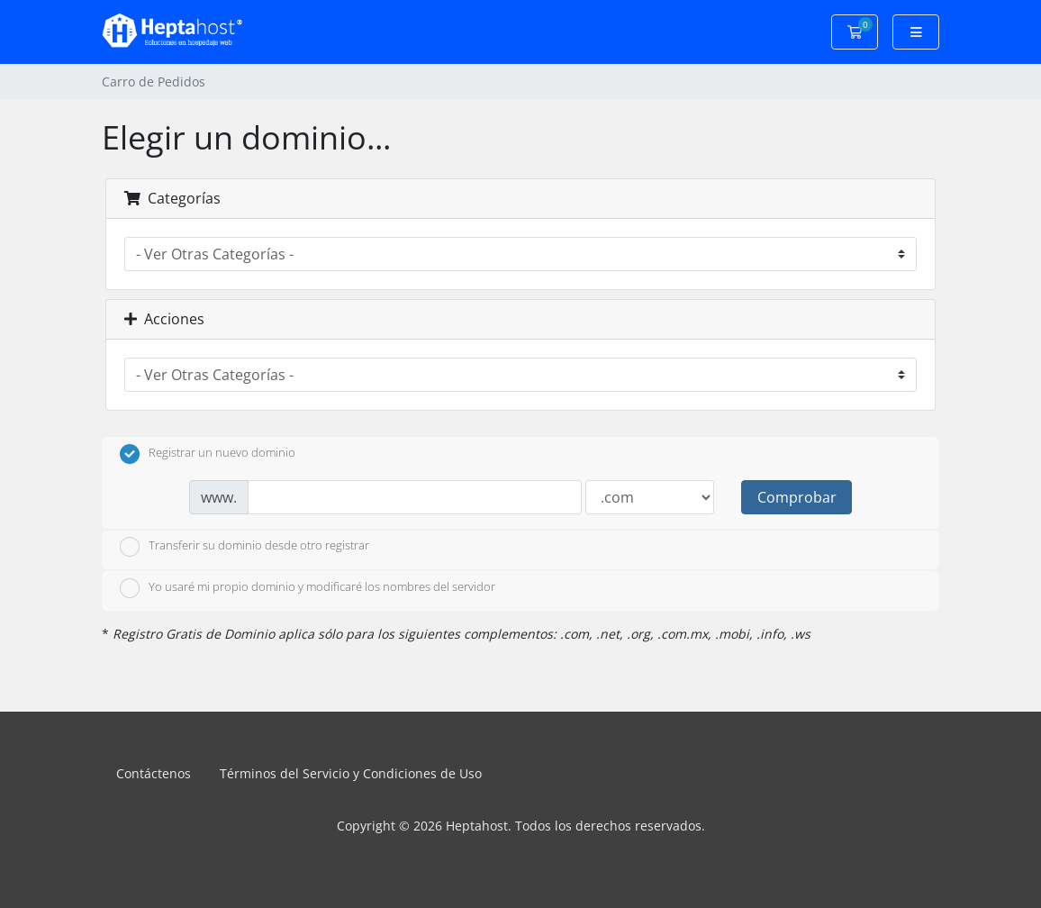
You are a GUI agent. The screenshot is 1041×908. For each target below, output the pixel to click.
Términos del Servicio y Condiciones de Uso (351, 773)
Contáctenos (153, 773)
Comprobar (797, 497)
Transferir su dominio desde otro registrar (244, 547)
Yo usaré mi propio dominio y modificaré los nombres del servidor (307, 588)
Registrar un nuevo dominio (207, 454)
